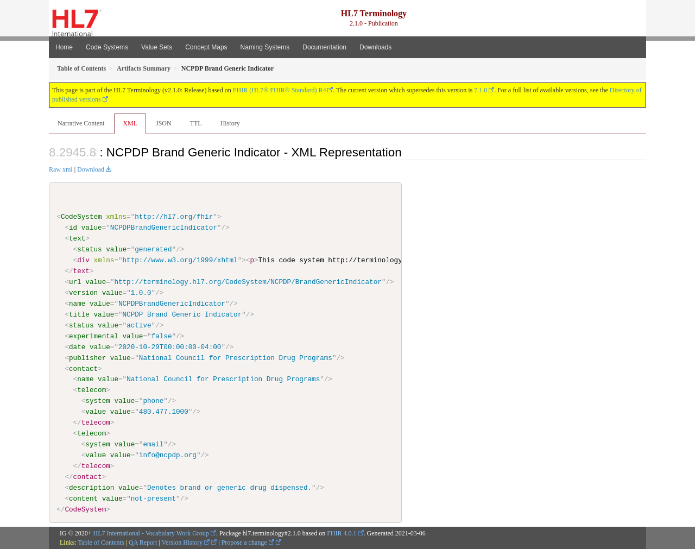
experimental (93, 335)
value (91, 227)
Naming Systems (265, 47)
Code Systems (107, 47)
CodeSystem (81, 217)
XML (130, 123)
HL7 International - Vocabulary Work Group (151, 533)
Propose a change (248, 542)
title (79, 314)
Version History (186, 542)
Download (90, 169)
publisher (87, 357)
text (77, 238)
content (83, 498)
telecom (91, 390)
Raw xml (61, 169)
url (75, 282)
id (73, 227)
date (77, 346)
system (97, 401)
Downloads (375, 47)
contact (83, 368)
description (91, 488)
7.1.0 (480, 90)
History (230, 123)
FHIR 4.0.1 (341, 533)
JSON (164, 123)
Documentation (324, 47)
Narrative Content (81, 123)
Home (64, 47)
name (77, 303)
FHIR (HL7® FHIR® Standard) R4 (279, 90)
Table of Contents (101, 542)
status (89, 249)
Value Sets (156, 47)
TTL (196, 123)
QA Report (143, 542)
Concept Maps (206, 47)
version (83, 293)
